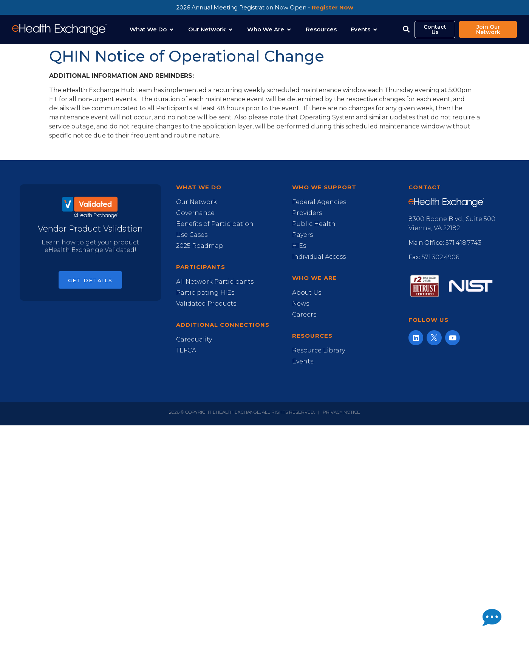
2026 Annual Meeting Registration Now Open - (264, 7)
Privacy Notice (341, 412)
